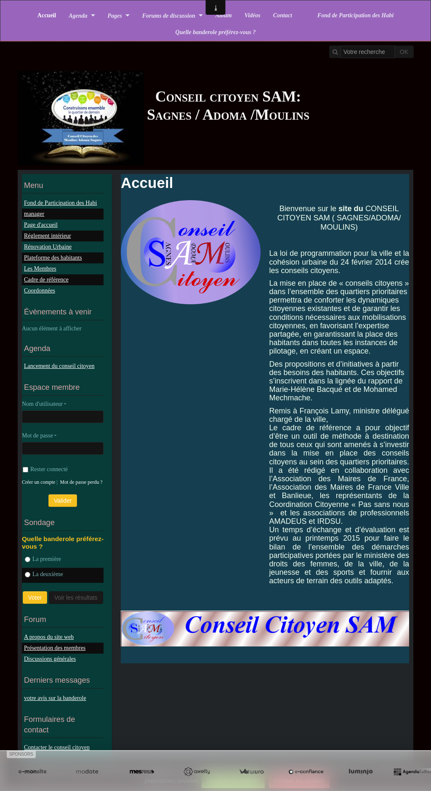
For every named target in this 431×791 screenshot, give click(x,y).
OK (404, 51)
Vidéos (253, 15)
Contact (282, 15)
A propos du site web (49, 637)
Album (224, 15)
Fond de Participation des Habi (355, 15)
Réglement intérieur (47, 236)
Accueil (46, 15)
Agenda (78, 15)
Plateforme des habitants (53, 258)
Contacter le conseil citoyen (57, 747)
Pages (115, 15)
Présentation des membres (54, 648)
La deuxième (44, 574)
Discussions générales (50, 659)
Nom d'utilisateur (42, 404)
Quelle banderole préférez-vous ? (216, 32)
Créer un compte (38, 482)
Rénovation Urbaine (48, 247)
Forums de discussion (168, 15)
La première (43, 559)
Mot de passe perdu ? (81, 482)
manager (34, 214)
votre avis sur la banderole (55, 698)
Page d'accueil (41, 225)
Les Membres (40, 268)
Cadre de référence (46, 279)
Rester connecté (45, 469)
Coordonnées (39, 290)
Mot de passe (37, 435)
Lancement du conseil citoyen (59, 366)
